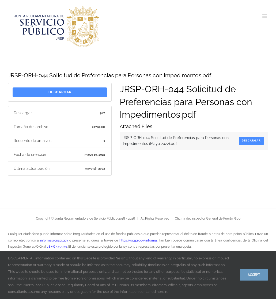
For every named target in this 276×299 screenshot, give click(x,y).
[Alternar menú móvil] (265, 16)
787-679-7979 (57, 246)
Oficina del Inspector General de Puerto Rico (207, 218)
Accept (254, 274)
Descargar (59, 92)
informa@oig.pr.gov (54, 240)
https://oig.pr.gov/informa (138, 240)
